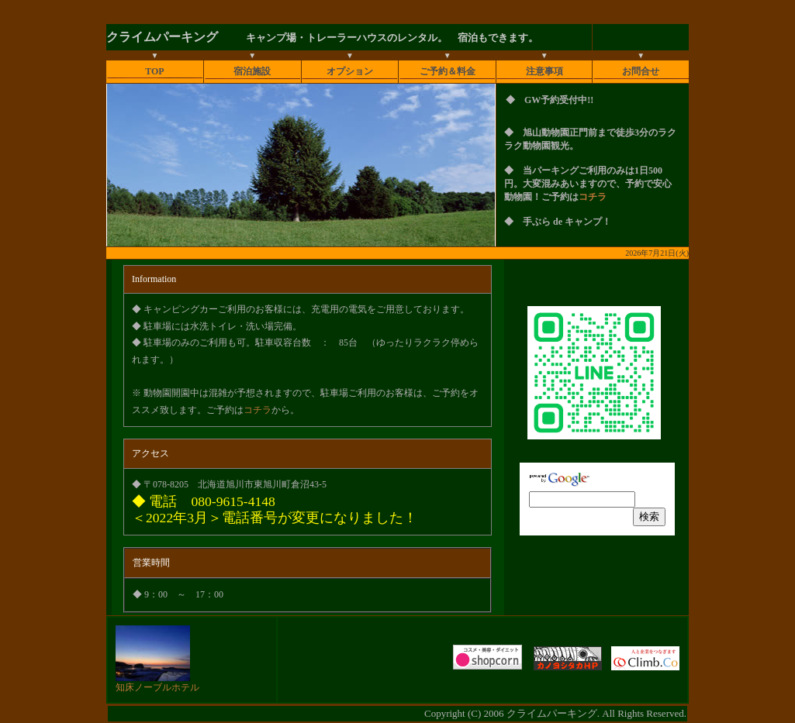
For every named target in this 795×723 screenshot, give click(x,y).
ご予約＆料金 (447, 71)
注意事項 (544, 71)
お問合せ (640, 71)
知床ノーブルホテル (157, 683)
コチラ (593, 196)
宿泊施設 (252, 71)
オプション (350, 71)
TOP (154, 71)
